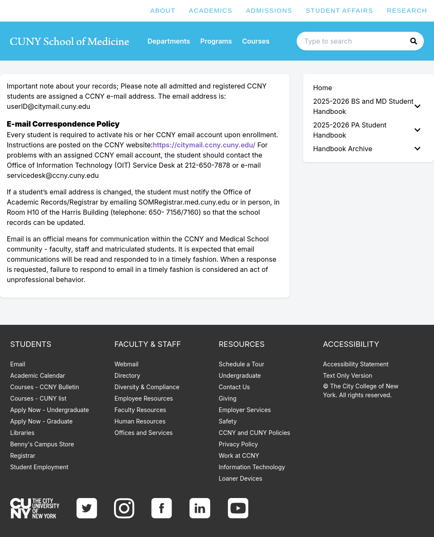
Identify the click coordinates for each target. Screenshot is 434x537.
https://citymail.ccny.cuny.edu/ (204, 145)
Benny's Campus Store (42, 444)
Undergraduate (240, 375)
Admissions (269, 10)
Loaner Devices (240, 478)
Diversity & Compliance (146, 386)
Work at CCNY (239, 455)
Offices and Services (143, 432)
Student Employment (39, 467)
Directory (127, 375)
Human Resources (140, 421)
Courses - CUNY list (38, 398)
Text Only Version (347, 375)
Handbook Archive (366, 148)
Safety (228, 421)
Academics (211, 10)
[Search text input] (360, 41)
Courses (256, 41)
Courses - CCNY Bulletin (44, 386)
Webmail (126, 364)
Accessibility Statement (356, 364)
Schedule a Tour (241, 364)
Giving (227, 398)
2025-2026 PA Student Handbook (366, 130)
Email (17, 364)
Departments (168, 41)
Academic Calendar (37, 375)
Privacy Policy (238, 444)
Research (407, 10)
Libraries (22, 432)
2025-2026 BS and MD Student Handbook (366, 106)
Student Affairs (339, 10)
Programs (216, 41)
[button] (413, 41)
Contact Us (234, 386)
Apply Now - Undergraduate (49, 409)
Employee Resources (143, 398)
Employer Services (245, 409)
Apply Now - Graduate (41, 421)
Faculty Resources (140, 409)
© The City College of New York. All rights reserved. (360, 390)
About (162, 10)
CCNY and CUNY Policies (254, 432)
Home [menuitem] (322, 87)
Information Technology (252, 467)
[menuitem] (368, 106)
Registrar (22, 455)
